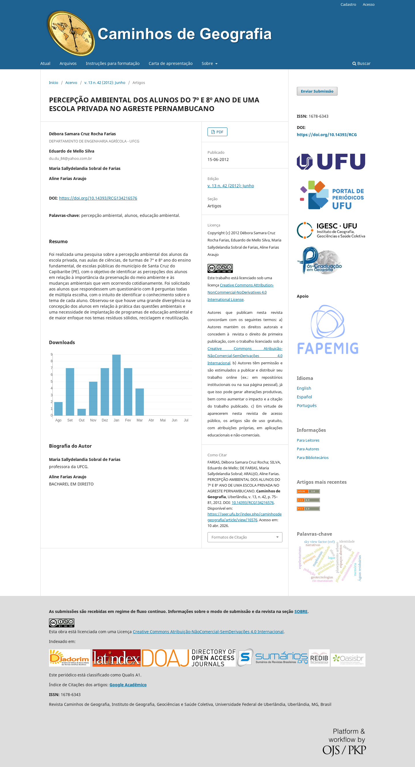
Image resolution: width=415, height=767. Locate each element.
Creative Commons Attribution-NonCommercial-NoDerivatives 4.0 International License (240, 292)
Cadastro (348, 4)
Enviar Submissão (317, 91)
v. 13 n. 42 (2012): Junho (104, 82)
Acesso (369, 4)
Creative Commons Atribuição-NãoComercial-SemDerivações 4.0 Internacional (244, 355)
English (304, 388)
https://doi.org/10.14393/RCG (327, 134)
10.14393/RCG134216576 (253, 502)
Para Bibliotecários (313, 457)
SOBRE (301, 611)
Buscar (361, 63)
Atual (45, 63)
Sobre (208, 63)
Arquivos (68, 63)
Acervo (71, 82)
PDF (219, 131)
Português (307, 405)
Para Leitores (308, 440)
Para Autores (308, 448)
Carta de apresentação (171, 63)
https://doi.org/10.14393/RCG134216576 (98, 198)
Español (304, 397)
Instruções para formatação (112, 63)
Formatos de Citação (229, 537)
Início (53, 82)
